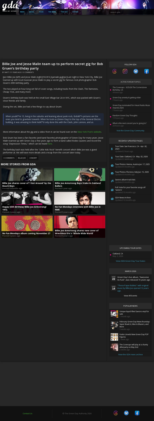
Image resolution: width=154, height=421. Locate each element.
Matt (7, 72)
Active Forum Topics (131, 81)
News (22, 12)
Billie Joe (22, 158)
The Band (52, 12)
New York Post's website (89, 131)
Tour (41, 12)
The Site (64, 12)
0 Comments (28, 72)
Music (31, 12)
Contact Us (27, 413)
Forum (75, 12)
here (50, 143)
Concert (33, 158)
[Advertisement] (77, 37)
